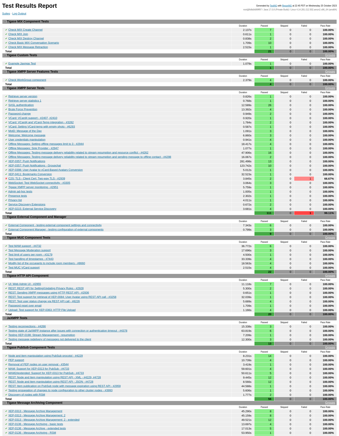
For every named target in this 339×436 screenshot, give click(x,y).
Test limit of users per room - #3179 (30, 243)
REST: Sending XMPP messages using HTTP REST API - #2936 (48, 280)
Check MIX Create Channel (25, 29)
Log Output (19, 13)
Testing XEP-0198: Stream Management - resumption (41, 320)
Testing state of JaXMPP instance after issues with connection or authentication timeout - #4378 (67, 316)
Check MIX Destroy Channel (26, 37)
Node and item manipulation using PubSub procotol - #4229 (45, 340)
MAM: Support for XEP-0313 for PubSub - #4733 (38, 352)
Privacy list (15, 191)
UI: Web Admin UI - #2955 (24, 271)
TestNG (273, 6)
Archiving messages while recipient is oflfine (35, 426)
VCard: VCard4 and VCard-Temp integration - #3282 (41, 117)
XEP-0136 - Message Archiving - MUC (32, 421)
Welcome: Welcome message (26, 130)
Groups (330, 53)
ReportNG (287, 6)
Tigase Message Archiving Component (169, 385)
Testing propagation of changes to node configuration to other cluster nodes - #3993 (60, 373)
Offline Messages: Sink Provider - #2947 (33, 142)
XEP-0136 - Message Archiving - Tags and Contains (40, 417)
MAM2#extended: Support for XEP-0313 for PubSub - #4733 (46, 356)
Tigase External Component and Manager (35, 207)
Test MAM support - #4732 (24, 235)
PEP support (16, 344)
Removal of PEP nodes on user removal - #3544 (38, 348)
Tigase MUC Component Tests (169, 228)
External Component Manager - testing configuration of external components (56, 219)
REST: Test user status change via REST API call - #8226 (44, 288)
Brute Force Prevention (22, 105)
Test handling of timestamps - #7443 (30, 247)
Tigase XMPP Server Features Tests (169, 69)
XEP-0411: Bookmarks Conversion (30, 167)
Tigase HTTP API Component (169, 264)
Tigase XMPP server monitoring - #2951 (33, 179)
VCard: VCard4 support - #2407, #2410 (32, 113)
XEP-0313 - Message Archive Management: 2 (37, 397)
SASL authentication (21, 101)
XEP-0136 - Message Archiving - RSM (32, 413)
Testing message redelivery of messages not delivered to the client (49, 324)
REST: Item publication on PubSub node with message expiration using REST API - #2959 (64, 369)
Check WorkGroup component (27, 77)
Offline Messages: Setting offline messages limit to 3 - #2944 (46, 138)
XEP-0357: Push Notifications (26, 154)
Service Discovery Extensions (26, 195)
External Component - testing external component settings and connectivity (55, 215)
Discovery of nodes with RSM (26, 377)
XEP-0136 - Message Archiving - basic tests (35, 405)
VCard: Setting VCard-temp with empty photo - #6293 (41, 121)
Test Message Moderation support (29, 239)
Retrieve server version (22, 93)
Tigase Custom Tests (169, 54)
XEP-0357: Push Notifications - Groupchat (34, 158)
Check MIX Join (18, 33)
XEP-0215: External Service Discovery (32, 199)
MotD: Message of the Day (25, 126)
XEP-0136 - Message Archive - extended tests (37, 409)
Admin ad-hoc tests (20, 183)
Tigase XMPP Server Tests (169, 85)
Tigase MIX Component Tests (26, 21)
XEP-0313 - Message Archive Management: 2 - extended (44, 401)
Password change (19, 109)
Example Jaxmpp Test (22, 61)
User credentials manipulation (26, 134)
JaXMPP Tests (15, 304)
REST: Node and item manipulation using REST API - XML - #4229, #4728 (54, 361)
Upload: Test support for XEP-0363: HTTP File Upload (42, 296)
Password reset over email (25, 292)
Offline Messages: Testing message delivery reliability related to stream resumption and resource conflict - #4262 (78, 146)
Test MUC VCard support (24, 256)
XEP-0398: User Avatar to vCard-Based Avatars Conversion (45, 162)
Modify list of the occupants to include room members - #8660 (46, 252)
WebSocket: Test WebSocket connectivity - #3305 (39, 175)
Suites (6, 13)
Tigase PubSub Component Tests (169, 332)
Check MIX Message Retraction (28, 45)
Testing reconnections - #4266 (27, 312)
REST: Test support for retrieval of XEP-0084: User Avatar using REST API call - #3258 (62, 284)
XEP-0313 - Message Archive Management (35, 393)
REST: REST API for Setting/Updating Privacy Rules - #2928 (46, 276)
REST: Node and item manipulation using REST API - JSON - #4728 (50, 365)
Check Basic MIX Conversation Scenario (33, 41)
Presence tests (17, 187)
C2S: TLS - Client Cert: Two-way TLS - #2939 (36, 171)
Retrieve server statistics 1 (24, 97)
